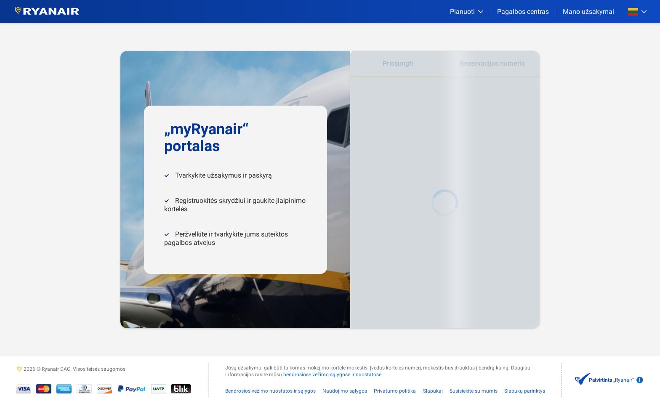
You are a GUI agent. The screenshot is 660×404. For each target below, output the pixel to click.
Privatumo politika (395, 391)
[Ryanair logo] (47, 12)
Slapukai (433, 391)
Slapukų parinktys (524, 391)
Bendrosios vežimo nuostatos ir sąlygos (270, 391)
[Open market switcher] (637, 12)
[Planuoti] (466, 11)
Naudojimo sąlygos (344, 391)
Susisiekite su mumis (474, 391)
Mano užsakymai (588, 12)
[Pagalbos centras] (523, 11)
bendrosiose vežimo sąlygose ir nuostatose (332, 374)
